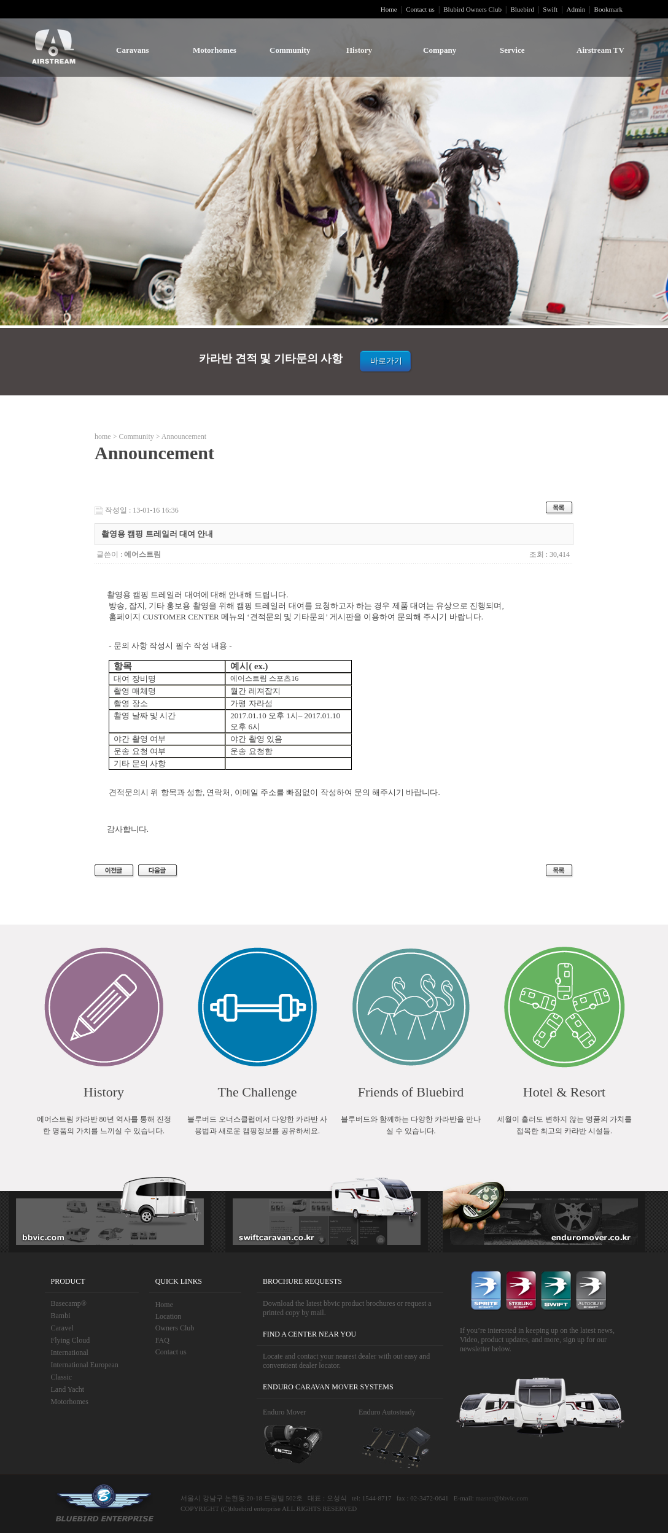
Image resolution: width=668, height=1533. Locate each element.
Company (439, 50)
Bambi (61, 1315)
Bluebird (522, 9)
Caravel (62, 1328)
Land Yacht (68, 1389)
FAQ (162, 1340)
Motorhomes (214, 50)
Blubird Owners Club (472, 9)
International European (84, 1364)
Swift (550, 9)
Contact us (420, 9)
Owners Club (175, 1328)
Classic (61, 1377)
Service (512, 50)
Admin (576, 9)
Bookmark (608, 9)
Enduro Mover (284, 1412)
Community (290, 50)
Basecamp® (69, 1303)
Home (389, 9)
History (359, 50)
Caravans (132, 50)
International (69, 1352)
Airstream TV (600, 50)
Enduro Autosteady (387, 1412)
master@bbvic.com (502, 1498)
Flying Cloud (70, 1340)
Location (168, 1316)
